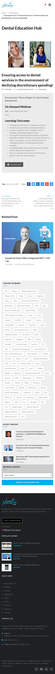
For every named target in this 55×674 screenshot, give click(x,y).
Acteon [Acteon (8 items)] (30, 296)
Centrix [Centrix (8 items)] (30, 315)
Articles (6, 602)
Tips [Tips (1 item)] (24, 402)
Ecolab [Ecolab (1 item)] (36, 334)
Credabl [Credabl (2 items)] (28, 320)
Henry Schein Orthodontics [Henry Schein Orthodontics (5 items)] (14, 354)
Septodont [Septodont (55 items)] (8, 397)
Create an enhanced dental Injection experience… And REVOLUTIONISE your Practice (31, 434)
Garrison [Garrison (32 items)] (34, 344)
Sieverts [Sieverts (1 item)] (19, 397)
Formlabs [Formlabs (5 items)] (8, 344)
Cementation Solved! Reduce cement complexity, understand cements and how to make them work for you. (43, 203)
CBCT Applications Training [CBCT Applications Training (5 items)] (14, 315)
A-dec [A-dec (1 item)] (21, 296)
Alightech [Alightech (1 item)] (40, 296)
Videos (6, 598)
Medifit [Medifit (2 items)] (7, 373)
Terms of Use (47, 661)
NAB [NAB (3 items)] (16, 378)
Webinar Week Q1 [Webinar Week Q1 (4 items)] (33, 407)
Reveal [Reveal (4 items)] (43, 388)
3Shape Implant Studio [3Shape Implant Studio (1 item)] (28, 291)
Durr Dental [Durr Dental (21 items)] (26, 334)
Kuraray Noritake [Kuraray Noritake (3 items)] (10, 368)
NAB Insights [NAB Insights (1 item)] (27, 378)
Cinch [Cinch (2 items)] (39, 315)
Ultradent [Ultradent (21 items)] (33, 402)
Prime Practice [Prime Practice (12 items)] (9, 388)
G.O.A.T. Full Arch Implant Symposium (26, 543)
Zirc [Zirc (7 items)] (22, 417)
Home (4, 13)
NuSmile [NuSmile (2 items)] (7, 383)
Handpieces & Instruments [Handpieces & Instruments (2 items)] (21, 349)
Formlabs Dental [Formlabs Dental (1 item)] (21, 344)
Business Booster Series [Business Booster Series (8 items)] (12, 310)
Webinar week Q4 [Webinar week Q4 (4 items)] (11, 417)
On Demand (13, 13)
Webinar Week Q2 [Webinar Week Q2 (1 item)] (11, 412)
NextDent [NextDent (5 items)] (39, 378)
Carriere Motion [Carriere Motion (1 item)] (30, 310)
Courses (7, 591)
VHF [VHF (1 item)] (42, 402)
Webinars (7, 587)
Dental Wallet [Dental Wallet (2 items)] (9, 325)
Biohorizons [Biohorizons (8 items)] (9, 306)
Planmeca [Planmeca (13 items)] (36, 383)
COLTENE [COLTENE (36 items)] (18, 320)
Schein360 (15, 184)
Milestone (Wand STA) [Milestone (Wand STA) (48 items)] (32, 373)
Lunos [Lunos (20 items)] (31, 368)
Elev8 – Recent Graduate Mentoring (26, 565)
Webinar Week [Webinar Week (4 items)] (17, 407)
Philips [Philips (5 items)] (26, 383)
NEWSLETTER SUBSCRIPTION (27, 482)
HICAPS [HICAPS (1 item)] (45, 354)
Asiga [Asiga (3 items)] (15, 301)
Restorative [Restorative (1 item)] (32, 388)
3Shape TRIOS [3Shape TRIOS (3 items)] (10, 296)
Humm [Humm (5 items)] (18, 359)
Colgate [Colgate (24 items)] (7, 320)
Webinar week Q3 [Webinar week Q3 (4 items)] (28, 412)
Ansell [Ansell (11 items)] (7, 301)
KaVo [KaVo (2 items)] (6, 363)
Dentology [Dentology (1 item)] (32, 325)
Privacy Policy (7, 666)
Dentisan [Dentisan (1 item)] (21, 325)
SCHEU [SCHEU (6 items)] (37, 392)
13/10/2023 (6, 89)
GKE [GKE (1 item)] (6, 349)
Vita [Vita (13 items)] (6, 407)
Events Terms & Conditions (12, 663)
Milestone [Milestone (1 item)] (17, 373)
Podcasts (7, 605)
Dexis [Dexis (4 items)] (42, 325)
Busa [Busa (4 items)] (44, 306)
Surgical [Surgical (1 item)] (7, 402)
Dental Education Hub (25, 89)
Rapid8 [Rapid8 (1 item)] (21, 388)
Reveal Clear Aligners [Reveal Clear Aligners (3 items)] (12, 392)
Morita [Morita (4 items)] (47, 373)
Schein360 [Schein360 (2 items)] (26, 392)
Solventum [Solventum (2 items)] (30, 397)
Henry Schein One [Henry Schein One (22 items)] (40, 349)
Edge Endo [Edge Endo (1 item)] (8, 339)
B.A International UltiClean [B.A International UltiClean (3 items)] (30, 301)
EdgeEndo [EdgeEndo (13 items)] (19, 339)
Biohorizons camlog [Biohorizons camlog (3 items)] (23, 306)
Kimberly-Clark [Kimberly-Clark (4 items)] (25, 363)
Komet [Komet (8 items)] (37, 363)
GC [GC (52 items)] (43, 344)
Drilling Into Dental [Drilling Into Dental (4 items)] (11, 334)
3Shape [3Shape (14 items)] (14, 291)
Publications (8, 594)
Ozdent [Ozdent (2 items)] (17, 383)
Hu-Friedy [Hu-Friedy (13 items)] (8, 359)
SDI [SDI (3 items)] (45, 392)
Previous (6, 196)
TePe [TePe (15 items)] (16, 402)
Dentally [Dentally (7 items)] (38, 320)
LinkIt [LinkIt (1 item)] (22, 368)
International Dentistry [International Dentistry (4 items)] (40, 359)
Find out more (14, 164)
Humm (8, 184)
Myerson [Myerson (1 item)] (8, 378)
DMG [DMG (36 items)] (35, 330)
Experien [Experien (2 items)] (38, 339)
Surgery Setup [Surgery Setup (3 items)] (43, 397)
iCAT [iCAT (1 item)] (26, 359)
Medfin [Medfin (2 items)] (40, 368)
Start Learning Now (12, 520)
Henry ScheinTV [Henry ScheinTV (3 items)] (32, 354)
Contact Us (8, 609)
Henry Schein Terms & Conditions (36, 663)
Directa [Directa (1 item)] (7, 330)
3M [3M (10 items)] (6, 291)
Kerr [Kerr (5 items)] (14, 363)
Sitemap (7, 613)
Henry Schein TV (10, 583)
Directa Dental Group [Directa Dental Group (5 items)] (21, 330)
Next (50, 196)
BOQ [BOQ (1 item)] (36, 306)
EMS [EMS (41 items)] (29, 339)
